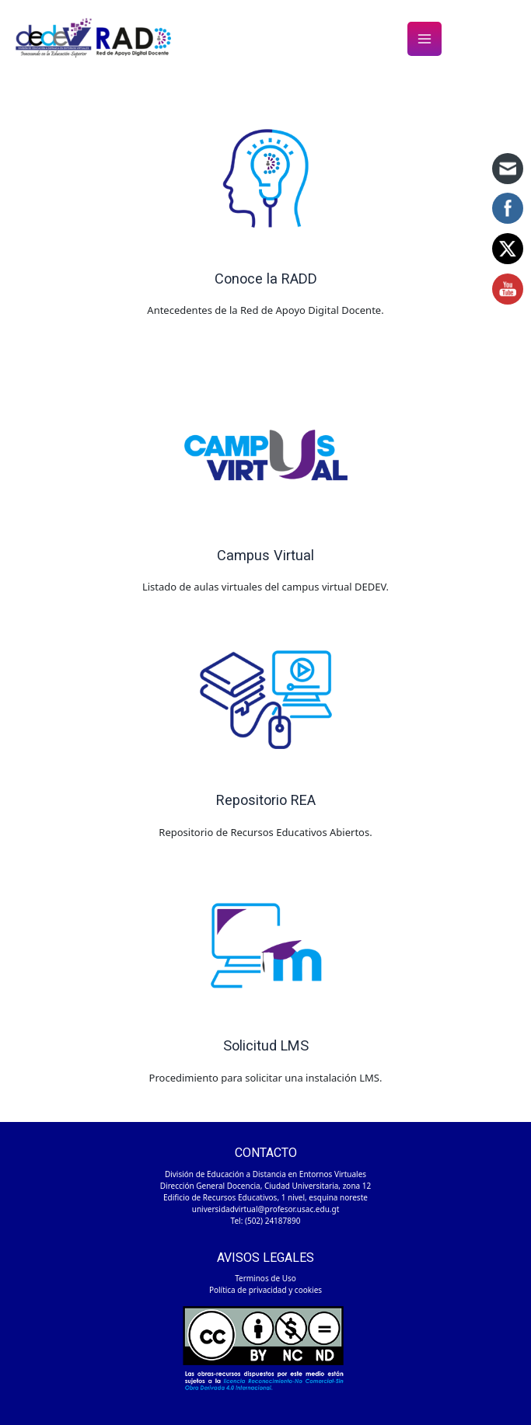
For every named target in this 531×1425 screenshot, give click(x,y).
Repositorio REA (266, 800)
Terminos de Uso (265, 1278)
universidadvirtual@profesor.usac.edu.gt (266, 1209)
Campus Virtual (265, 555)
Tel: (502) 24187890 (266, 1220)
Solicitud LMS (266, 1045)
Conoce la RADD (266, 278)
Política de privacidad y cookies (265, 1289)
